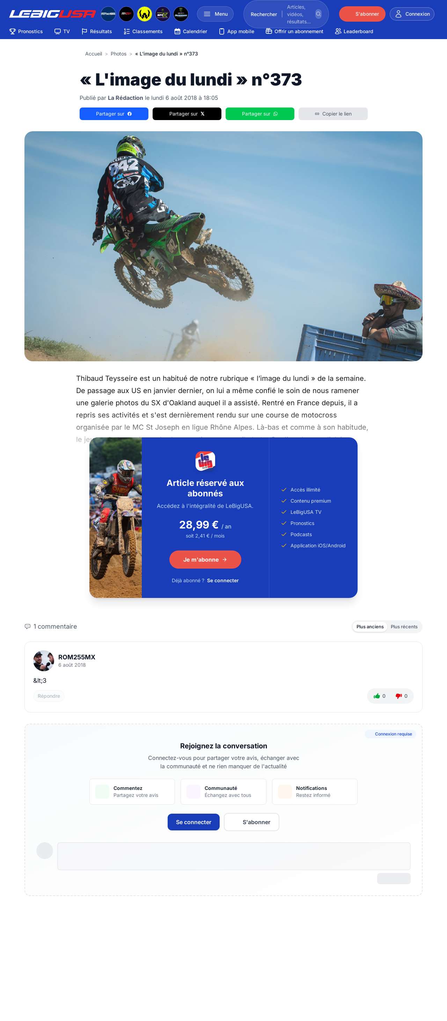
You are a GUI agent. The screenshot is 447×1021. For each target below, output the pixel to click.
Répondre (49, 697)
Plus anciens (365, 627)
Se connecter (223, 580)
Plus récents (402, 627)
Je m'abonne (205, 559)
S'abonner (251, 823)
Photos (118, 54)
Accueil (93, 54)
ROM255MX (76, 658)
